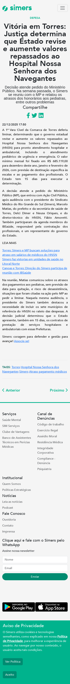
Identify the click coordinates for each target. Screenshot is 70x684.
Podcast (7, 508)
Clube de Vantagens (15, 432)
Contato (7, 526)
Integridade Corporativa (45, 450)
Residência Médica (50, 442)
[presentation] (30, 592)
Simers (23, 372)
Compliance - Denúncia (46, 461)
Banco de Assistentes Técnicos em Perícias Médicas (16, 442)
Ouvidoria (9, 520)
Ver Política (12, 662)
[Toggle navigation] (62, 8)
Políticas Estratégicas (16, 490)
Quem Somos (11, 484)
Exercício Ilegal (47, 430)
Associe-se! (21, 341)
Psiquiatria (44, 469)
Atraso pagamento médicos (48, 372)
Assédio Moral (47, 436)
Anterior (11, 390)
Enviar (35, 577)
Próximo (59, 390)
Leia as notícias (12, 502)
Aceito (9, 675)
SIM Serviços (11, 426)
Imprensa (8, 532)
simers (17, 8)
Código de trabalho (50, 424)
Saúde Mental (11, 420)
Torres (16, 367)
